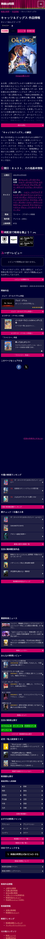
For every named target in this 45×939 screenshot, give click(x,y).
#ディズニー (5, 730)
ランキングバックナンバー (16, 925)
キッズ (25, 828)
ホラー (25, 833)
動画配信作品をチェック (21, 581)
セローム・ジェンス (21, 205)
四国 (25, 803)
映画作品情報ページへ (10, 867)
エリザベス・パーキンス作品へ (22, 333)
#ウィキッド (17, 726)
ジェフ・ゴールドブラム (28, 182)
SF (3, 828)
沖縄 (25, 808)
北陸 (25, 799)
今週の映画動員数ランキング (11, 507)
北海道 (4, 795)
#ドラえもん (5, 726)
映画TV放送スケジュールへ (21, 771)
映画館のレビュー (12, 913)
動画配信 (30, 31)
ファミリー (5, 25)
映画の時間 (5, 12)
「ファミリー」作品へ (22, 355)
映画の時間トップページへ (11, 871)
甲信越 (4, 799)
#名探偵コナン (29, 726)
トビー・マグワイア (32, 192)
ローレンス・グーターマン (29, 180)
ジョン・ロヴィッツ (34, 202)
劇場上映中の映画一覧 (22, 544)
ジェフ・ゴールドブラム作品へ (22, 311)
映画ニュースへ (21, 650)
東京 (3, 786)
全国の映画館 (11, 910)
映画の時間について (22, 861)
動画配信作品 (11, 938)
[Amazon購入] (22, 76)
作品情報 (15, 12)
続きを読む (22, 125)
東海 (25, 791)
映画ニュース (11, 935)
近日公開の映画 (12, 893)
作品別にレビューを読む (15, 900)
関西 (3, 791)
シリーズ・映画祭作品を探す (22, 734)
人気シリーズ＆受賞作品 (15, 895)
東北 (25, 795)
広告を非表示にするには (33, 438)
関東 (25, 786)
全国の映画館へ (21, 814)
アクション (6, 824)
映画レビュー (22, 715)
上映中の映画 (11, 888)
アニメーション (28, 824)
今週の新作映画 (12, 890)
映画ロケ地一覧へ (22, 843)
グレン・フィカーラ (29, 207)
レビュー (21, 31)
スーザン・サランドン (28, 197)
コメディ (5, 833)
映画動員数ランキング (14, 923)
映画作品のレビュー (13, 897)
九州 (3, 808)
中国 (3, 803)
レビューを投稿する (22, 279)
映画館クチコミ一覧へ (22, 839)
